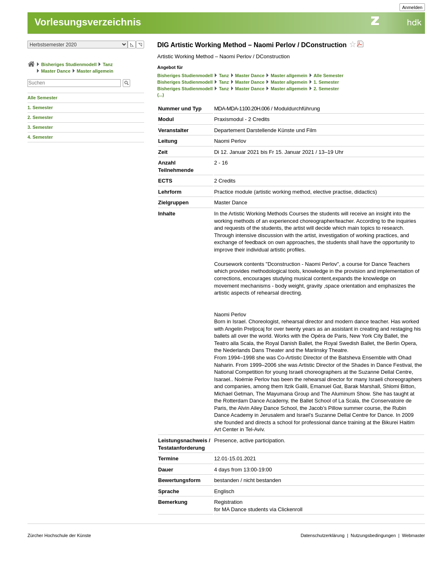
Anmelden (412, 7)
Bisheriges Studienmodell (68, 64)
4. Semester (40, 137)
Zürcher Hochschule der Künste (59, 535)
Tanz (107, 64)
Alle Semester (42, 97)
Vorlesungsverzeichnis (87, 21)
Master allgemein (95, 71)
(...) (160, 94)
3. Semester (40, 127)
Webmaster (413, 535)
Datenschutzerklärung (322, 535)
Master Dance (56, 71)
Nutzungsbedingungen (373, 535)
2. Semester (40, 117)
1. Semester (40, 107)
